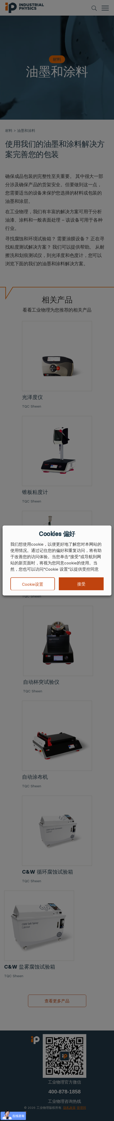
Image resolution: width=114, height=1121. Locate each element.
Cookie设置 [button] (32, 584)
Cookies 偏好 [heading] (57, 534)
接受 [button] (81, 584)
